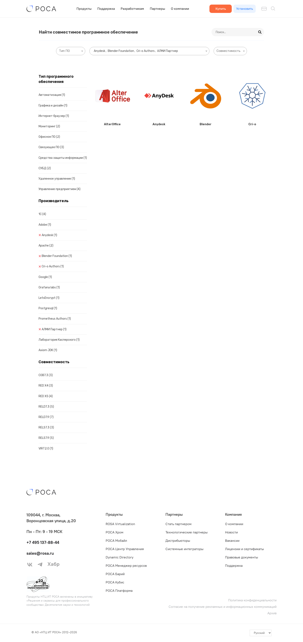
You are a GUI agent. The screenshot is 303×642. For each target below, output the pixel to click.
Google (45, 277)
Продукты (83, 8)
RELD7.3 (46, 406)
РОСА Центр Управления (125, 549)
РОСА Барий (115, 574)
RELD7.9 (46, 417)
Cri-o (252, 124)
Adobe (45, 225)
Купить (220, 8)
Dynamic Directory (119, 557)
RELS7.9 (46, 438)
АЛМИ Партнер (54, 329)
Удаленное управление (57, 178)
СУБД (45, 168)
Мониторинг (49, 126)
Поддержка (106, 8)
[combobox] (70, 51)
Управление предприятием (59, 189)
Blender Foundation (57, 256)
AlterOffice (112, 124)
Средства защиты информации (63, 158)
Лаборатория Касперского (59, 340)
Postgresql (48, 308)
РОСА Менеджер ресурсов (126, 565)
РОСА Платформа (119, 590)
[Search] (260, 32)
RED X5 (46, 396)
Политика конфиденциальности (252, 600)
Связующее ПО (51, 147)
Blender (206, 124)
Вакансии (232, 540)
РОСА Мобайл (116, 540)
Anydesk (49, 235)
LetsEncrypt (49, 298)
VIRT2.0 (46, 448)
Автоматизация (52, 95)
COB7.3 (46, 375)
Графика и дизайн (53, 105)
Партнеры (157, 8)
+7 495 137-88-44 (42, 542)
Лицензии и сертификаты (244, 549)
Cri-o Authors (53, 266)
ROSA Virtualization (120, 524)
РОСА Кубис (115, 582)
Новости (231, 532)
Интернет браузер (54, 116)
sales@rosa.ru (40, 553)
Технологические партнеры (186, 532)
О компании (180, 8)
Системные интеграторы (184, 549)
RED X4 (46, 385)
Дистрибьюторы (177, 540)
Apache (46, 245)
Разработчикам (132, 8)
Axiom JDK (48, 350)
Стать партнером (178, 524)
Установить (244, 8)
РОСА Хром (114, 532)
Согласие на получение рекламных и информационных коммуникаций (223, 607)
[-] (261, 633)
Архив (272, 613)
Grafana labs (49, 287)
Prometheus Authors (55, 318)
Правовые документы (241, 557)
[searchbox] (71, 51)
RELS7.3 (46, 427)
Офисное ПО (49, 137)
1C (42, 214)
